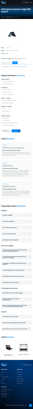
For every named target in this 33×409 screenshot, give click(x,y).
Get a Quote (19, 372)
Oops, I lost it (16, 111)
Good (15, 62)
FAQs (2, 374)
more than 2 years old (16, 94)
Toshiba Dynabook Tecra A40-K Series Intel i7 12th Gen (13, 147)
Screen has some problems (16, 125)
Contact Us (3, 379)
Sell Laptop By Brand (21, 379)
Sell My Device (19, 376)
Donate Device (20, 383)
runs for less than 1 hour (16, 84)
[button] (31, 350)
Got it (16, 109)
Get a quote (25, 2)
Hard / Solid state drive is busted (16, 123)
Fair (9, 62)
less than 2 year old (16, 92)
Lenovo (11, 17)
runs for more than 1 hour (16, 81)
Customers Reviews (5, 376)
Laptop (7, 17)
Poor (4, 62)
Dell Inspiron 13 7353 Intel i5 (7, 165)
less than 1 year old (16, 90)
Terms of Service (20, 381)
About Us (3, 372)
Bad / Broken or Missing (16, 103)
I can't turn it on (16, 120)
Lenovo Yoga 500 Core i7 (20, 58)
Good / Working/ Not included (16, 100)
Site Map (3, 383)
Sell (5, 17)
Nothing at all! (16, 118)
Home (2, 17)
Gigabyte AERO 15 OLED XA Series (8, 186)
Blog (2, 381)
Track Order (19, 374)
